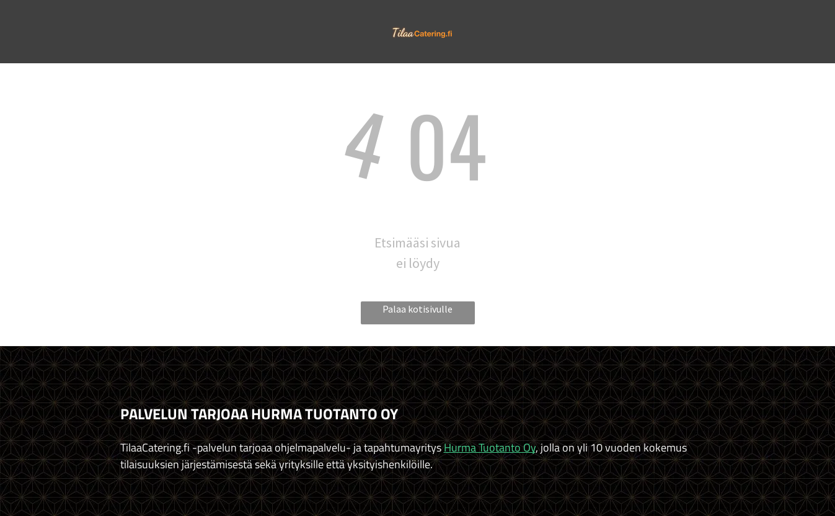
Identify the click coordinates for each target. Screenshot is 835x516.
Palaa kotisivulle (417, 309)
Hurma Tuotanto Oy (490, 447)
